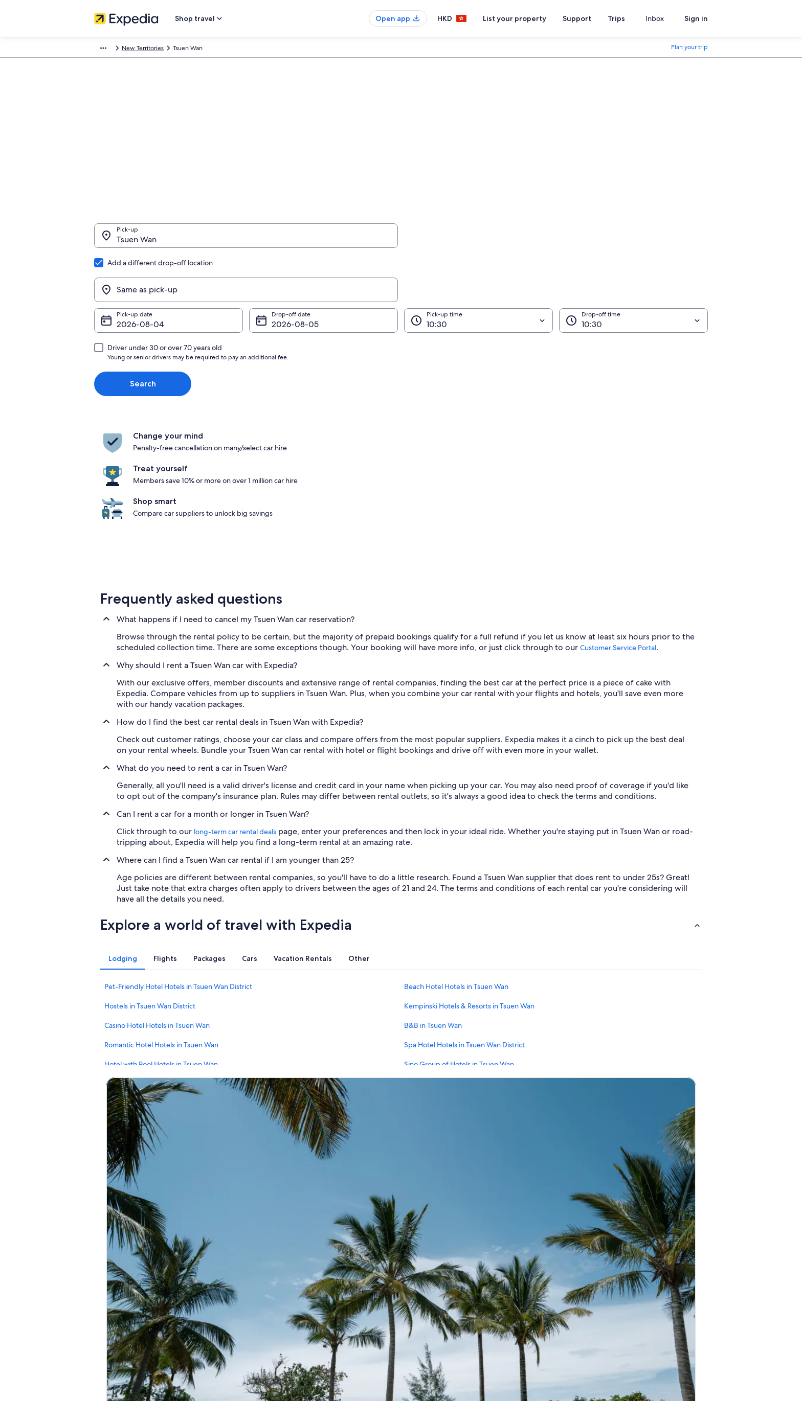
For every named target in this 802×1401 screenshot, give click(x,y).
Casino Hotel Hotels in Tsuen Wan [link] (157, 917)
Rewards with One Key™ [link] (286, 1278)
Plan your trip (689, 49)
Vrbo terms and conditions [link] (448, 1246)
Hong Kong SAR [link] (202, 49)
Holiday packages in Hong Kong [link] (297, 1229)
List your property (533, 18)
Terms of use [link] (428, 1213)
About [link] (103, 1180)
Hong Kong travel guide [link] (286, 1180)
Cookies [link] (422, 1196)
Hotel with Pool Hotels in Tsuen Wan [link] (161, 955)
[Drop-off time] (633, 271)
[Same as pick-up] (556, 240)
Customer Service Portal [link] (618, 539)
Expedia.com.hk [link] (116, 49)
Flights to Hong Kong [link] (281, 1246)
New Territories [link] (254, 49)
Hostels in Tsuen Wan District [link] (149, 897)
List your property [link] (118, 1213)
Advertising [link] (110, 1246)
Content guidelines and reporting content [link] (469, 1262)
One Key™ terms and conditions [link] (455, 1229)
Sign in (696, 18)
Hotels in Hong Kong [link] (281, 1196)
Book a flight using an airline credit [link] (617, 1229)
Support (595, 18)
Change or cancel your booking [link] (613, 1196)
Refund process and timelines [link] (611, 1213)
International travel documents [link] (612, 1246)
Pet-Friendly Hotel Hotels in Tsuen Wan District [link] (178, 878)
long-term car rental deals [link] (235, 723)
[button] (401, 816)
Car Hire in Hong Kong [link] (284, 1262)
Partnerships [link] (111, 1229)
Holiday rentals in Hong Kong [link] (293, 1213)
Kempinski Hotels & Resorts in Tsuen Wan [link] (469, 897)
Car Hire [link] (159, 49)
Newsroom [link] (109, 1262)
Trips (634, 18)
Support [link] (581, 1180)
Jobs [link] (100, 1196)
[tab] (122, 850)
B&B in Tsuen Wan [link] (433, 917)
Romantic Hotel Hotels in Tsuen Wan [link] (161, 936)
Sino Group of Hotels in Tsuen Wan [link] (459, 955)
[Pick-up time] (478, 271)
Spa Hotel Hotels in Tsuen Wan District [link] (464, 936)
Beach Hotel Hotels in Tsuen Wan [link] (456, 878)
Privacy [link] (421, 1180)
